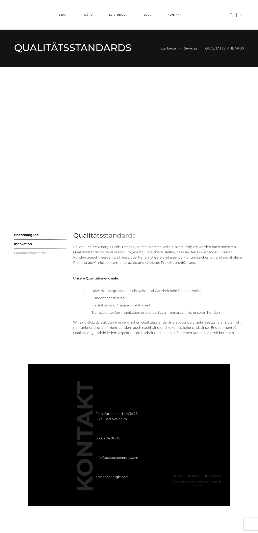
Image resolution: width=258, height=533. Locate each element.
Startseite (168, 48)
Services (190, 48)
